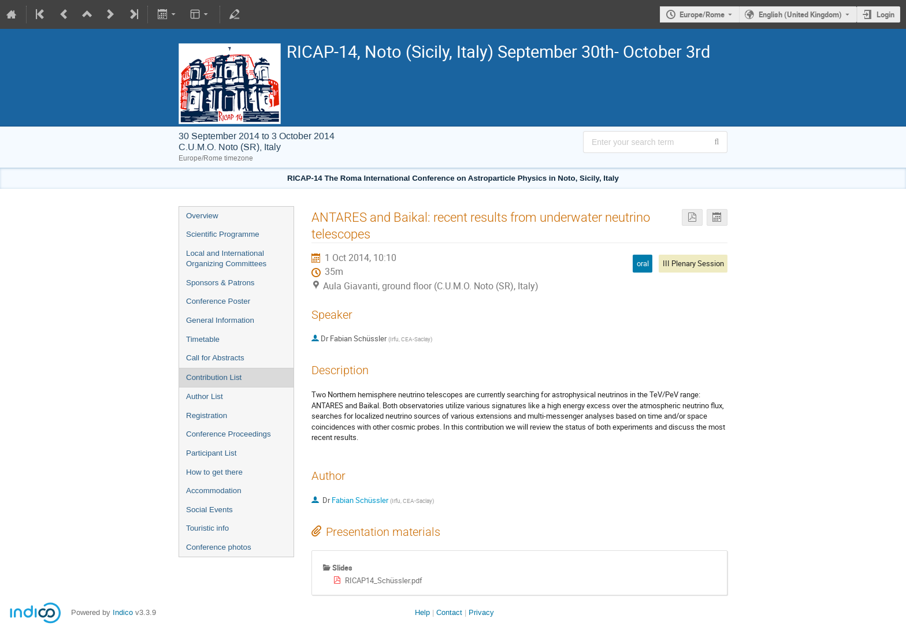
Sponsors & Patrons (220, 282)
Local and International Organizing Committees (226, 259)
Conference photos (218, 547)
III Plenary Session (693, 263)
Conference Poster (218, 301)
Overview (202, 215)
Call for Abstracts (215, 357)
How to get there (214, 472)
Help (422, 612)
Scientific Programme (222, 234)
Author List (204, 396)
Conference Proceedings (228, 434)
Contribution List (214, 377)
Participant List (211, 453)
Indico (123, 612)
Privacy (481, 612)
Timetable (203, 339)
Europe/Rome (702, 14)
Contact (449, 612)
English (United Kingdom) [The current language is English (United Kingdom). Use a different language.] (800, 14)
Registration (206, 415)
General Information (220, 320)
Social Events (209, 509)
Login (885, 14)
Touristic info (207, 528)
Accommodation (214, 490)
